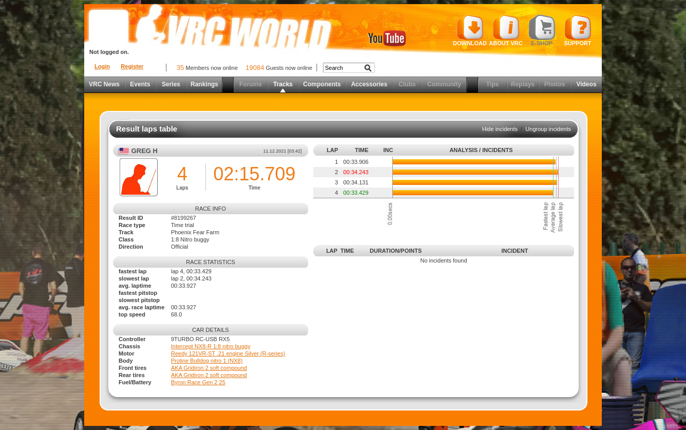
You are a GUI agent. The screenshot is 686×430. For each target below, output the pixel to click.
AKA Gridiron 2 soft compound (209, 368)
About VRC (505, 30)
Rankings (204, 84)
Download (470, 30)
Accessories (369, 84)
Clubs (406, 84)
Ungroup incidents (548, 129)
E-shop (542, 30)
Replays (523, 84)
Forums (250, 84)
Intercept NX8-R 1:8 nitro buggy (211, 346)
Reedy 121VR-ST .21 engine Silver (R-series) (228, 353)
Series (171, 84)
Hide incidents (500, 129)
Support (578, 30)
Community (444, 84)
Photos (554, 84)
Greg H (144, 151)
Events (140, 84)
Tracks (283, 84)
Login (102, 66)
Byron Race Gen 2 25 (198, 382)
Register (132, 66)
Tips (492, 84)
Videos (586, 84)
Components (321, 84)
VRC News (104, 84)
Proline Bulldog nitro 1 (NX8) (206, 361)
